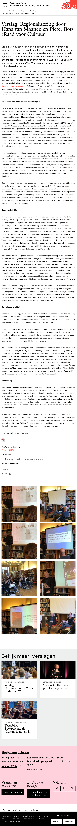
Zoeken (67, 4)
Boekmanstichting (18, 3)
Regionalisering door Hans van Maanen (22, 459)
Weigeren (56, 821)
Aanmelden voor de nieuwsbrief (38, 794)
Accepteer (69, 821)
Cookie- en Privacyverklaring (13, 821)
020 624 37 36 (9, 765)
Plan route (32, 769)
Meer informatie (63, 816)
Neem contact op (13, 792)
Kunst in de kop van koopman (14, 86)
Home (5, 11)
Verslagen (22, 11)
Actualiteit (13, 11)
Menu (5, 4)
